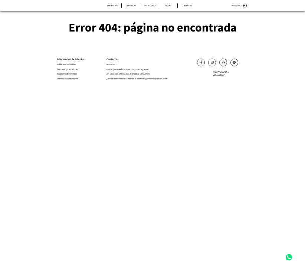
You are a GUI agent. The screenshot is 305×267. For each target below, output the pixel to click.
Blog (168, 5)
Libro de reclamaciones (67, 79)
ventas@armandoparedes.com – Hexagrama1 (127, 69)
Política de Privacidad (66, 64)
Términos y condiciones (67, 69)
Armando (131, 5)
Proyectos (112, 5)
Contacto (187, 5)
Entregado (149, 5)
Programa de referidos (67, 74)
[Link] (201, 62)
